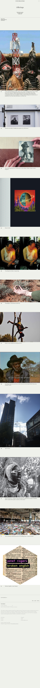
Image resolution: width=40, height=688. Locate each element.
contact (2, 620)
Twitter (22, 618)
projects (2, 618)
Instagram (22, 617)
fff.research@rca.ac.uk (24, 620)
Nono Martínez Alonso (14, 623)
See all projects (4, 597)
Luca (5, 623)
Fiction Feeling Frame (20, 1)
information (2, 617)
